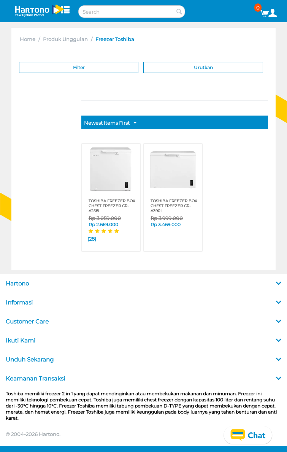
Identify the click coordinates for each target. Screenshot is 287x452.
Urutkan (203, 67)
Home (27, 39)
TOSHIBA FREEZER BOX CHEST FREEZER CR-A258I (112, 205)
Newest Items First (110, 123)
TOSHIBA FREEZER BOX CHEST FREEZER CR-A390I (174, 205)
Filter (79, 67)
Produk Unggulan (65, 39)
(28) (91, 239)
